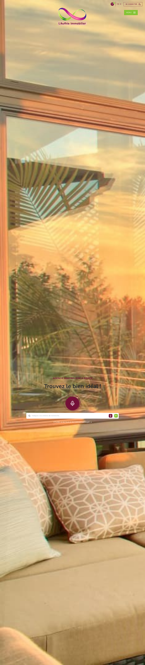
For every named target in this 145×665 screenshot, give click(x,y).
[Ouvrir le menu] (131, 12)
